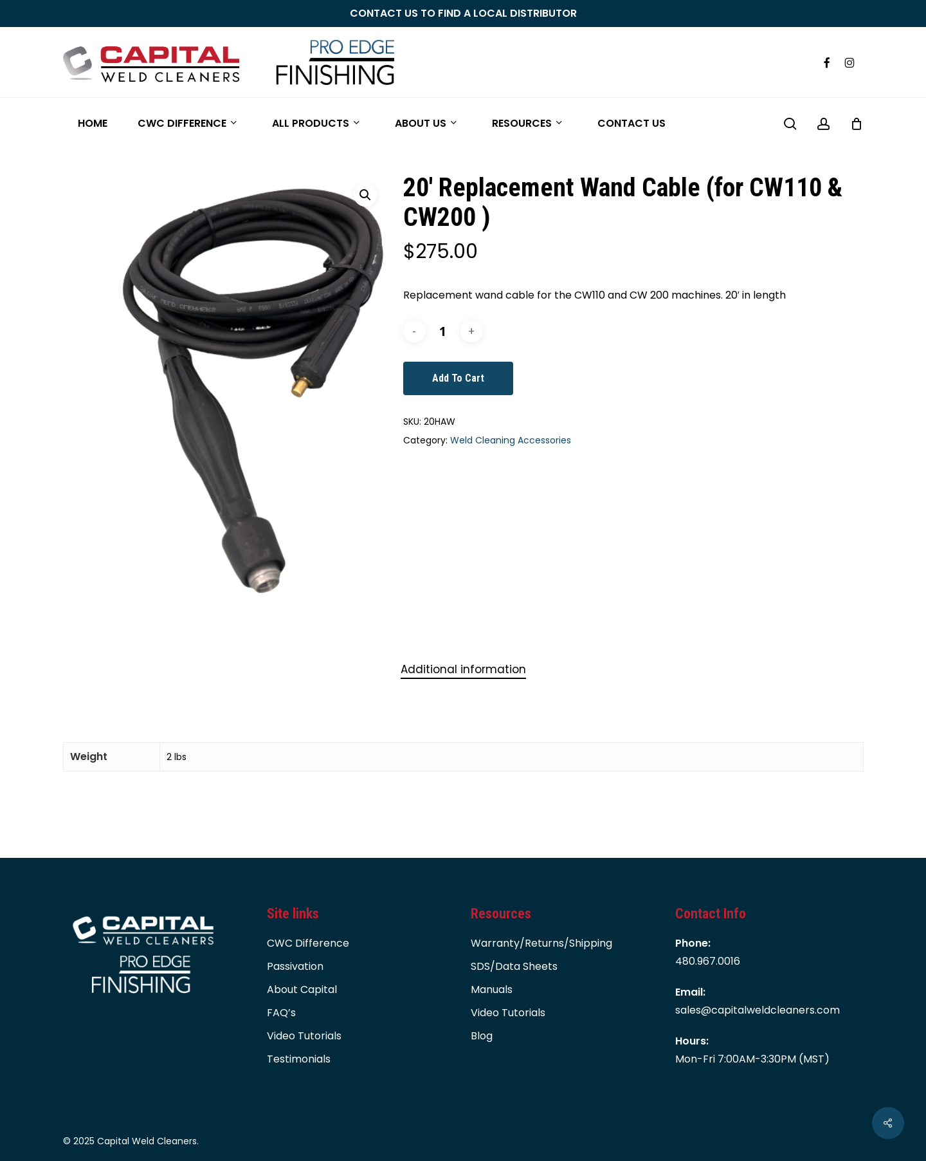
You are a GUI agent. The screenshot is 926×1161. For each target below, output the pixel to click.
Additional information (463, 669)
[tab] (463, 670)
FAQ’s (281, 1012)
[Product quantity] (443, 331)
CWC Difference (308, 943)
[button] (365, 195)
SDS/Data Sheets (514, 966)
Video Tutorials (304, 1035)
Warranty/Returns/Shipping (541, 943)
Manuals (492, 989)
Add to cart (458, 378)
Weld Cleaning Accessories (510, 440)
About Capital (302, 989)
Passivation (295, 966)
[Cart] (856, 123)
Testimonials (299, 1059)
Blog (482, 1035)
